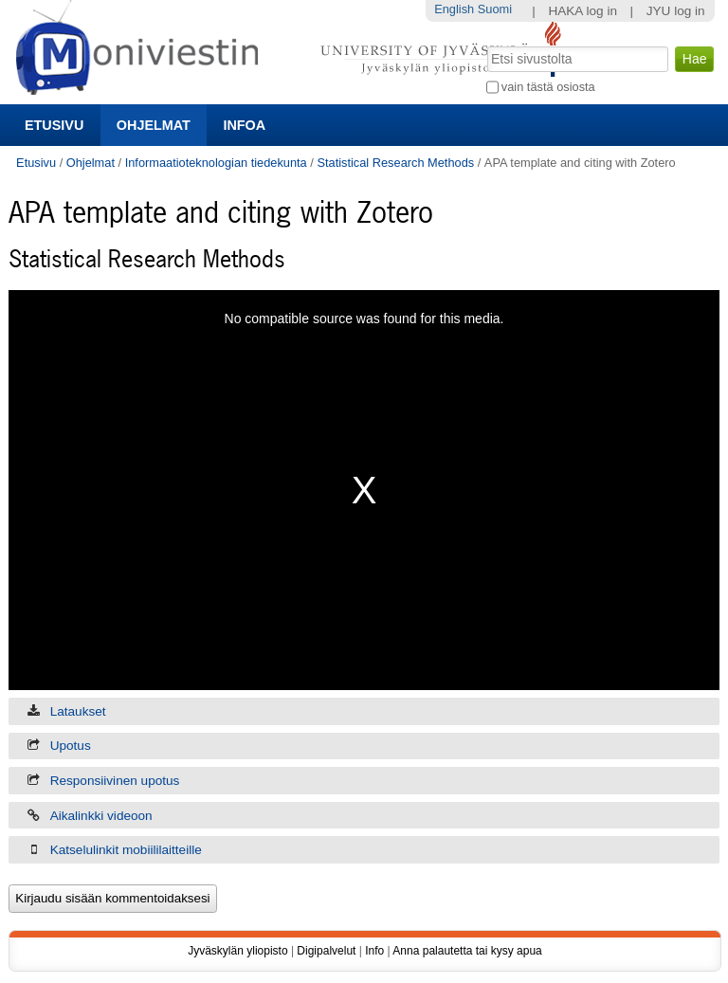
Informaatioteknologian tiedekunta (216, 162)
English (454, 9)
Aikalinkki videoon (101, 816)
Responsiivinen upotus (115, 781)
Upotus (70, 745)
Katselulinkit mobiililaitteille (126, 850)
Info (374, 950)
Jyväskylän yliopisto (237, 950)
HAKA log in (582, 11)
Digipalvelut (326, 950)
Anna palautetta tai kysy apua (466, 950)
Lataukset (78, 711)
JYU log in (675, 11)
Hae (484, 45)
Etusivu (54, 125)
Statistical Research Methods (395, 162)
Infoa (244, 125)
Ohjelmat (154, 125)
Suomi (495, 9)
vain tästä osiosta (548, 87)
